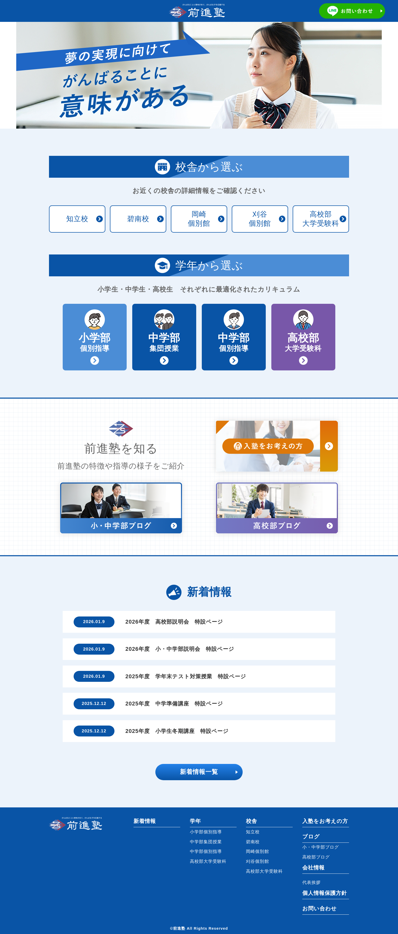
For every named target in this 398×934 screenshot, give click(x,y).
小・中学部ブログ (320, 847)
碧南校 (138, 219)
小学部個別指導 (206, 831)
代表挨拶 (311, 882)
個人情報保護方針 (324, 893)
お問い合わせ (319, 909)
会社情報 (313, 868)
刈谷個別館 (260, 218)
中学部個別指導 (206, 851)
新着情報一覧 (199, 772)
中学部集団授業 (206, 841)
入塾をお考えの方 (325, 821)
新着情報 (145, 821)
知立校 (77, 219)
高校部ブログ (316, 857)
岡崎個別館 (199, 218)
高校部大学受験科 (320, 218)
